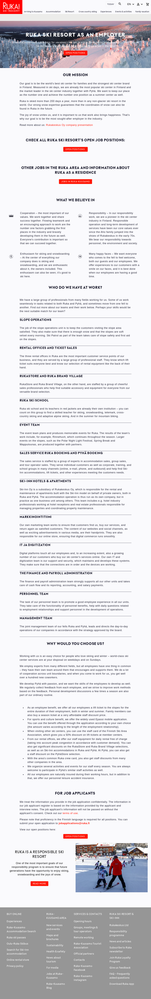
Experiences (106, 11)
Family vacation (142, 11)
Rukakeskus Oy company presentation (69, 125)
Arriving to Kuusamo (33, 11)
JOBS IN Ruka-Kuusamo (75, 181)
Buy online (14, 913)
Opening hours (83, 921)
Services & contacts (88, 913)
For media (52, 967)
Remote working (84, 937)
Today (110, 4)
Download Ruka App (122, 983)
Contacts (79, 959)
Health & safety (55, 951)
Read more (39, 883)
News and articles (120, 941)
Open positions (75, 53)
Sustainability (54, 945)
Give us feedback (120, 967)
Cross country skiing (88, 11)
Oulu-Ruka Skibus (17, 943)
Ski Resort (69, 11)
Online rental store (18, 959)
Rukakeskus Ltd (119, 925)
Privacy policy (15, 965)
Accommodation (53, 11)
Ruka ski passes (16, 937)
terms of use (70, 813)
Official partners (84, 953)
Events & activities (123, 11)
